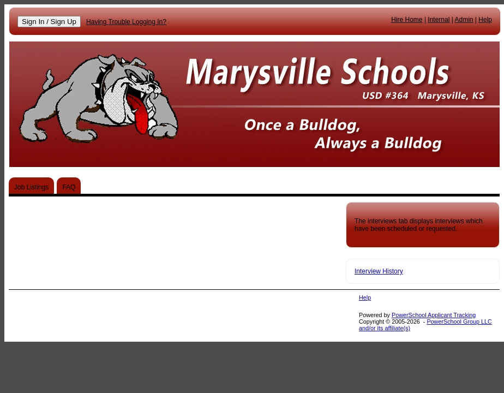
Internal (438, 19)
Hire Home (406, 19)
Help (485, 19)
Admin (464, 19)
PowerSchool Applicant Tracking (434, 315)
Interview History (379, 271)
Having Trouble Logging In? (126, 22)
